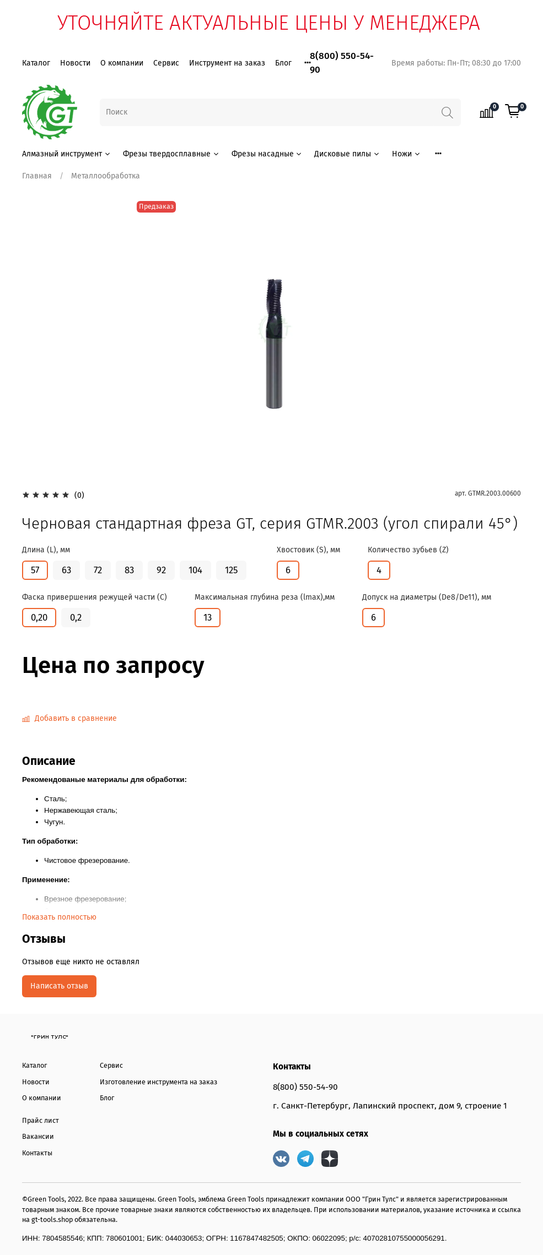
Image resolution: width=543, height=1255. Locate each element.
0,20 (39, 617)
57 (35, 569)
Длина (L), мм (46, 550)
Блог (283, 63)
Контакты (37, 1153)
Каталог (36, 63)
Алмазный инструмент (66, 154)
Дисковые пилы (347, 154)
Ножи (406, 154)
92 (161, 569)
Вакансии (38, 1136)
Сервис (166, 63)
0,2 (76, 617)
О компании (121, 63)
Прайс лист (40, 1120)
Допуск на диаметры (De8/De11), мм (426, 597)
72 (98, 569)
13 (207, 617)
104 (195, 569)
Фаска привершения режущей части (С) (94, 597)
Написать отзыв (59, 986)
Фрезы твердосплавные (171, 154)
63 (66, 569)
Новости (75, 63)
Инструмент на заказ (227, 63)
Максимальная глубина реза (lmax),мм (265, 597)
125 (231, 569)
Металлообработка (105, 176)
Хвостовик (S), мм (308, 550)
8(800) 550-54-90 (305, 1087)
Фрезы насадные (267, 154)
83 (129, 569)
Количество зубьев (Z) (408, 550)
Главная (37, 176)
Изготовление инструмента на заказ (158, 1082)
